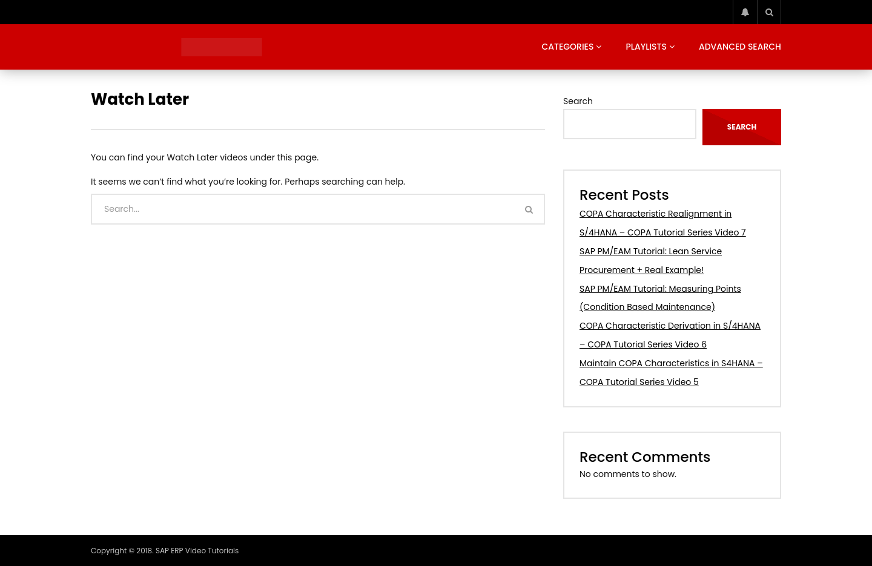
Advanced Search (740, 47)
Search (578, 101)
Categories (567, 47)
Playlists (646, 47)
